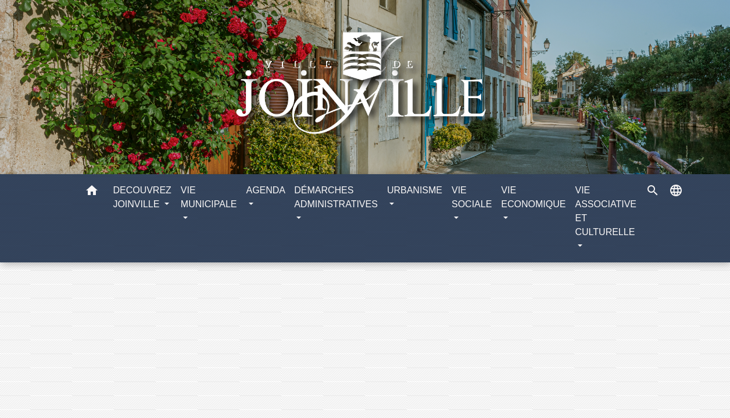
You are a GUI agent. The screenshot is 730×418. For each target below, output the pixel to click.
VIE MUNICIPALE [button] (209, 197)
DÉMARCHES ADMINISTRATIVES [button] (336, 197)
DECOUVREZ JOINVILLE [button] (142, 197)
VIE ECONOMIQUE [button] (533, 197)
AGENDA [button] (265, 190)
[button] (92, 192)
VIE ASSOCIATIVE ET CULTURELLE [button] (605, 211)
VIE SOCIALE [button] (472, 197)
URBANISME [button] (414, 190)
